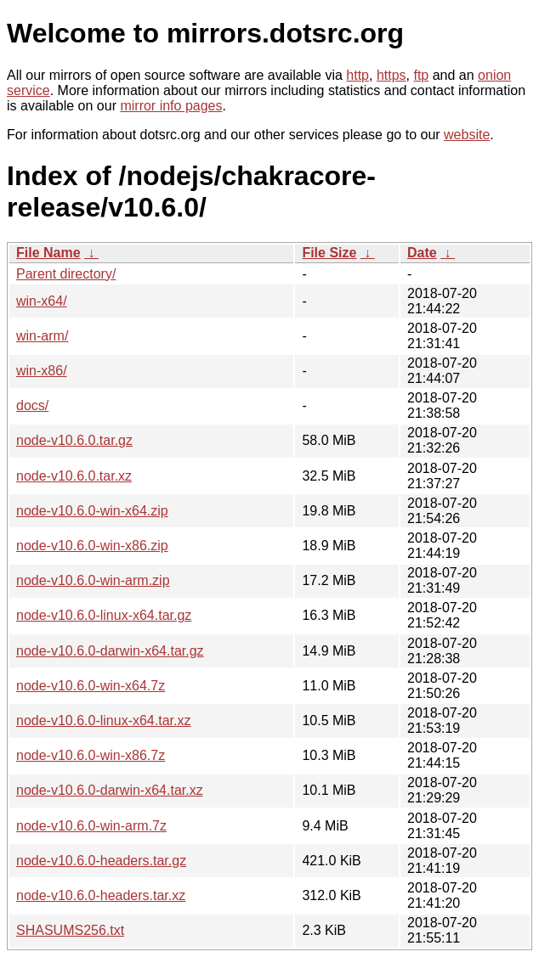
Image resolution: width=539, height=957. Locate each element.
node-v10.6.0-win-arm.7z (91, 826)
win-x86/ (41, 370)
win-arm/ (42, 336)
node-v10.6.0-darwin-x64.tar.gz (110, 651)
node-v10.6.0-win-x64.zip (92, 511)
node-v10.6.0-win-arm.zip (93, 580)
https (391, 75)
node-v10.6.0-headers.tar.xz (100, 895)
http (357, 75)
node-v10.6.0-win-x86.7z (90, 755)
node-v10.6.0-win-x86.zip (92, 545)
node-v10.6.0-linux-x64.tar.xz (103, 720)
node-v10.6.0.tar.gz (74, 440)
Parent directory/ (66, 274)
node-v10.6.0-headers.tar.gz (101, 860)
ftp (420, 75)
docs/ (32, 405)
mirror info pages (171, 106)
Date (422, 252)
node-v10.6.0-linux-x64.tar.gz (103, 615)
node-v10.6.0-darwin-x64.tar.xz (109, 790)
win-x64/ (41, 301)
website (467, 134)
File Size (329, 252)
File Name (48, 252)
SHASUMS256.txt (70, 930)
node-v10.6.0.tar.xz (74, 476)
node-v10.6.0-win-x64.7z (90, 685)
